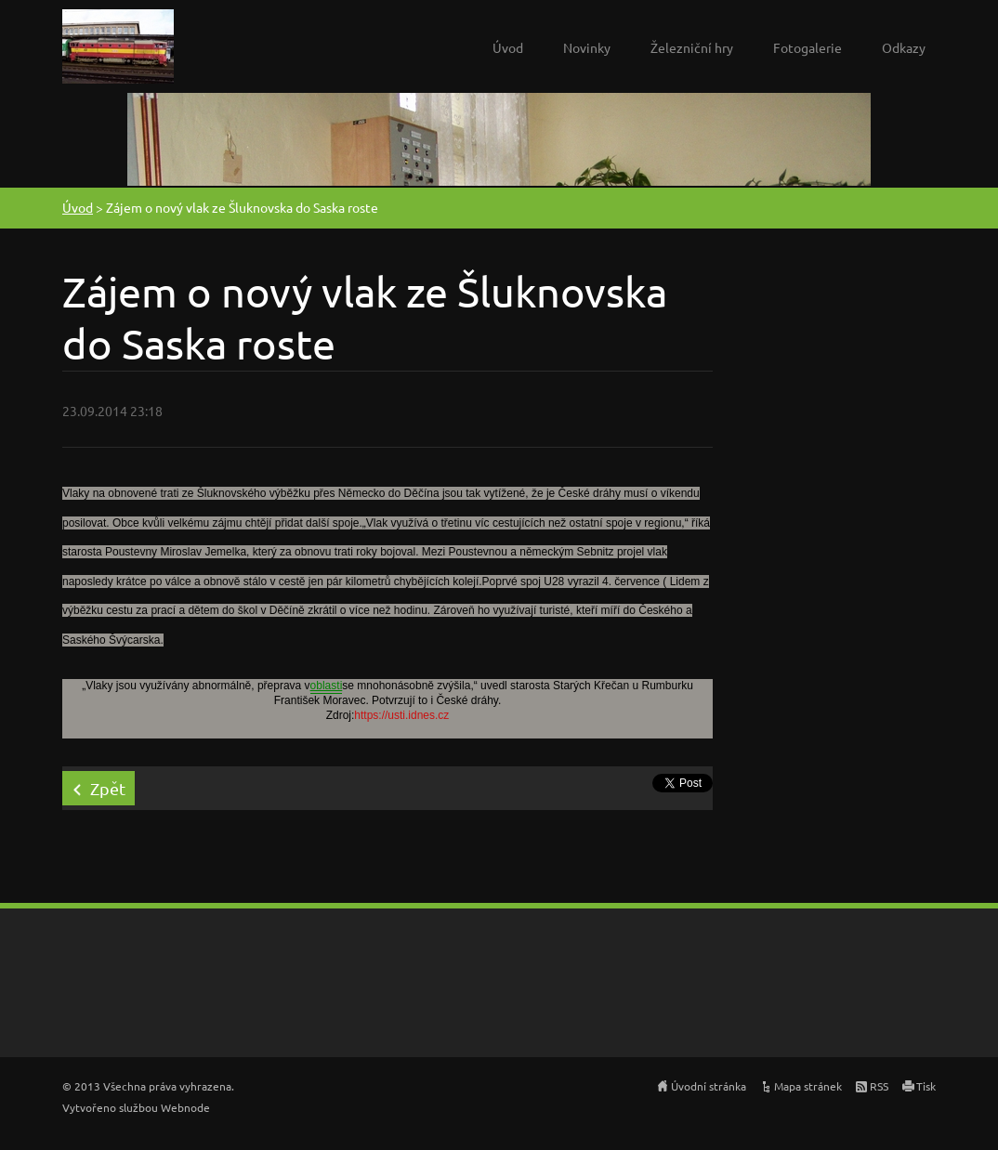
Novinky (587, 47)
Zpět (107, 788)
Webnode (185, 1107)
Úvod (507, 47)
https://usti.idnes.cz (401, 715)
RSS (879, 1085)
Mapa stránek (808, 1085)
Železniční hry (691, 47)
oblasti (326, 685)
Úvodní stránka (708, 1085)
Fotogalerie (807, 47)
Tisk (926, 1085)
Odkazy (904, 47)
